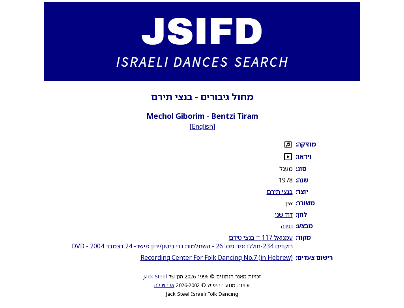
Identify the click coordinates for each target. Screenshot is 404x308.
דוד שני (284, 214)
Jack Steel (155, 276)
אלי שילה (164, 285)
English (202, 126)
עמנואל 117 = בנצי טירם (261, 237)
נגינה (287, 226)
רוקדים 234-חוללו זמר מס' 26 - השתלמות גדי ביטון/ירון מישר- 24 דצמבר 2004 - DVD (182, 246)
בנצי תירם (280, 191)
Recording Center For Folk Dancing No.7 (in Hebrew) (216, 257)
